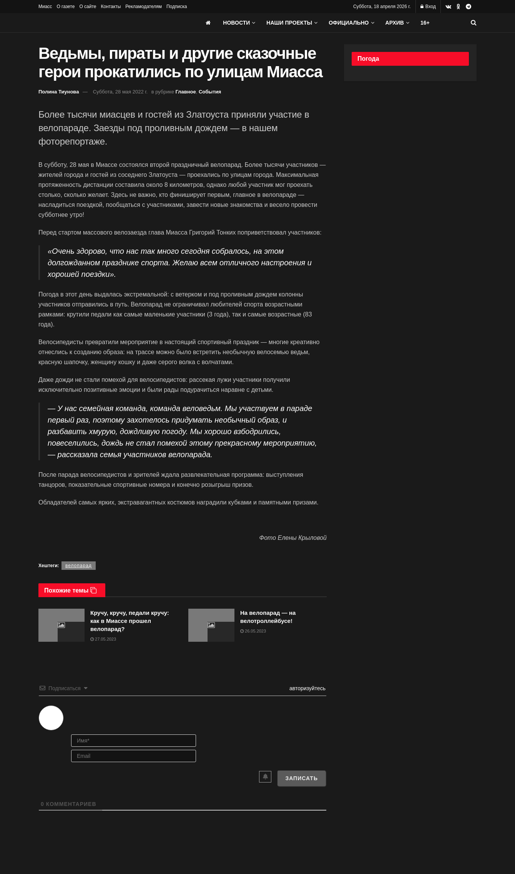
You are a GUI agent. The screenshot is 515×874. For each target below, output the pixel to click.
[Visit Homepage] (96, 22)
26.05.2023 (253, 631)
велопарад (78, 565)
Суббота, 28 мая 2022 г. (120, 92)
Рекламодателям (143, 6)
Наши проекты (289, 23)
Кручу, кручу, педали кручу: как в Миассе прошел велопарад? (129, 620)
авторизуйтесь (307, 688)
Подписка (176, 6)
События (210, 92)
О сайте (87, 6)
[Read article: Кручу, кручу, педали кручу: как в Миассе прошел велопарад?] (61, 625)
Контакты (111, 6)
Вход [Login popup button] (428, 6)
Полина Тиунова (58, 92)
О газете (65, 6)
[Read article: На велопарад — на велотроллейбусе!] (211, 625)
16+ (425, 23)
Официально (349, 23)
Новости (236, 23)
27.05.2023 (103, 639)
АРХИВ (394, 23)
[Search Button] (474, 22)
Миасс (45, 6)
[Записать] (301, 778)
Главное (186, 92)
